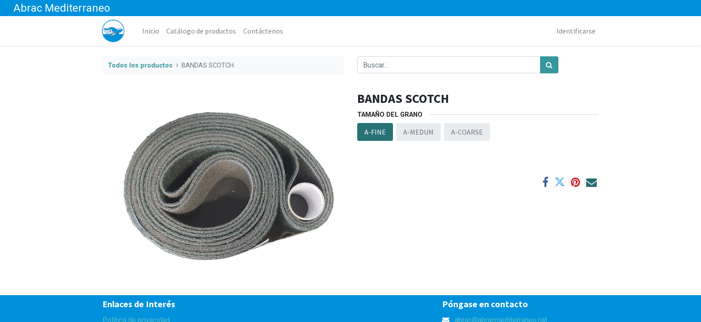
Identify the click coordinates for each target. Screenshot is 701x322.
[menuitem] (151, 31)
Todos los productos (140, 65)
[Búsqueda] (549, 64)
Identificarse (575, 30)
